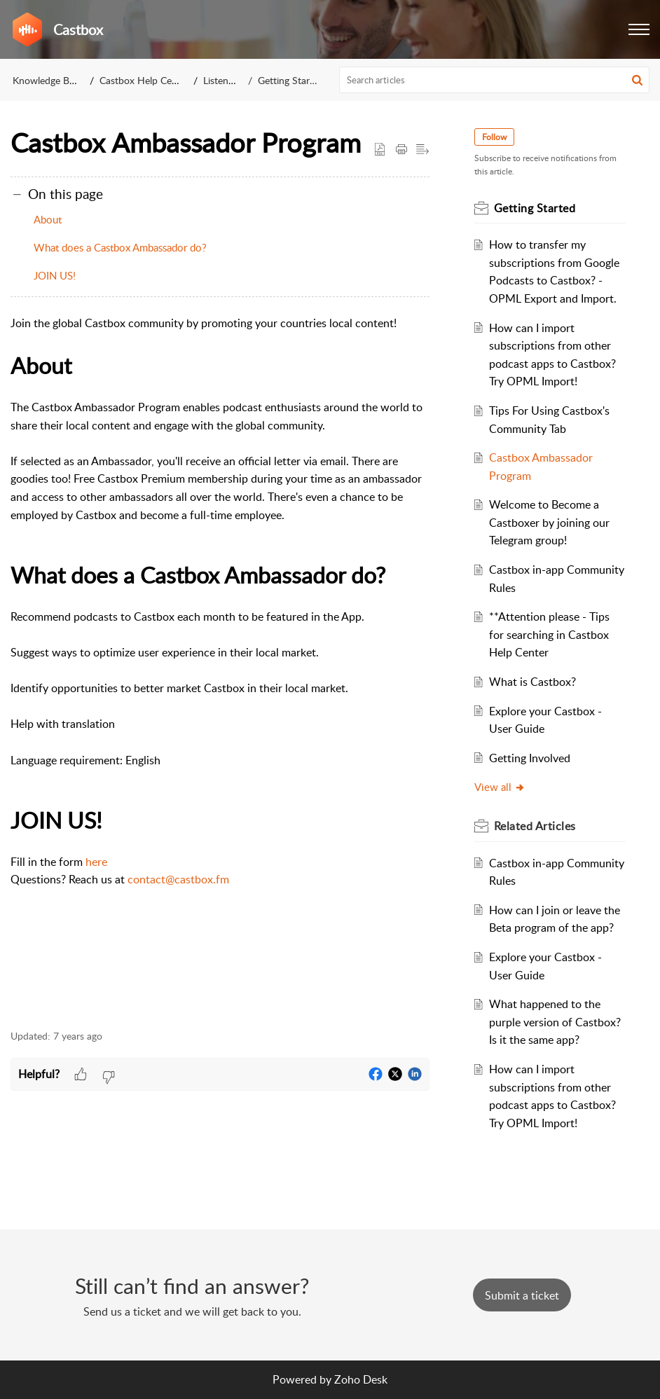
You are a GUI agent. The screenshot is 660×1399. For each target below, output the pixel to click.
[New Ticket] (522, 1295)
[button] (638, 29)
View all (499, 787)
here (96, 861)
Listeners (222, 80)
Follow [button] (494, 137)
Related (535, 826)
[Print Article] (401, 150)
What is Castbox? (532, 681)
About (48, 219)
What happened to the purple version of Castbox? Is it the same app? (555, 1021)
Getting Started (291, 80)
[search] (494, 80)
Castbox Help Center (144, 80)
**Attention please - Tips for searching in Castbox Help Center (549, 634)
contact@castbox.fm (178, 879)
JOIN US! (55, 275)
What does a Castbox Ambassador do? (120, 247)
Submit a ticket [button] (522, 1295)
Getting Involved (529, 758)
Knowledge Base (48, 80)
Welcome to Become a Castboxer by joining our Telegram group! (549, 522)
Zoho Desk (360, 1379)
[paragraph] (220, 664)
